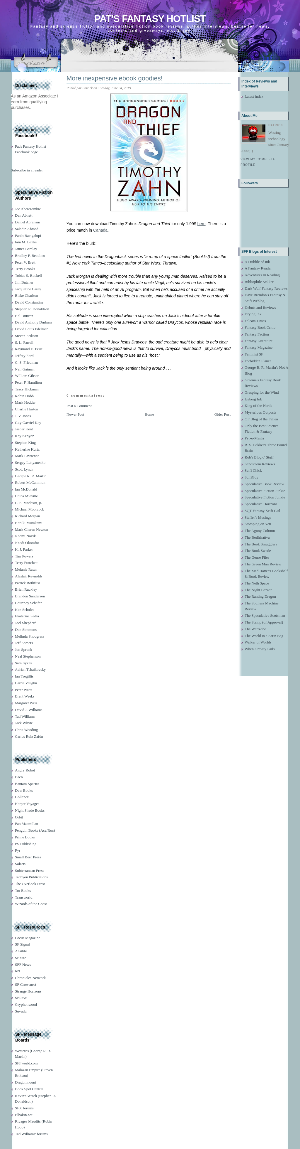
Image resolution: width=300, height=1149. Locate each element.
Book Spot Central (29, 1089)
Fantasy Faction (257, 334)
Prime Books (25, 837)
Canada (100, 230)
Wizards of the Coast (31, 904)
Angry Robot (25, 770)
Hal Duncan (24, 316)
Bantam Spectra (27, 783)
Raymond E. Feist (28, 349)
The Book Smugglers (261, 544)
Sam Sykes (23, 663)
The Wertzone (255, 629)
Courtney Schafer (28, 603)
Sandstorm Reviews (260, 464)
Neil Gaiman (25, 369)
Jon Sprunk (23, 649)
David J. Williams (28, 709)
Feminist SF (254, 354)
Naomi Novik (25, 536)
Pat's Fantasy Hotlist (150, 18)
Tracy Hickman (27, 389)
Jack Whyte (24, 723)
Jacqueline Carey (28, 289)
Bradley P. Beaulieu (30, 255)
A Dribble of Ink (257, 262)
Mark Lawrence (27, 456)
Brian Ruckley (26, 589)
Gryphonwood (26, 1004)
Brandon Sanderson (30, 596)
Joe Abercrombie (28, 209)
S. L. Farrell (24, 342)
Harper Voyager (27, 803)
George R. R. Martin (30, 476)
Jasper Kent (24, 429)
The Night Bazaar (258, 590)
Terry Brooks (25, 269)
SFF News (23, 964)
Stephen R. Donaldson (32, 309)
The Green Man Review (263, 564)
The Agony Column (260, 530)
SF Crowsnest (25, 984)
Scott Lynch (24, 469)
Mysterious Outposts (260, 412)
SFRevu (21, 997)
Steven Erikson (26, 335)
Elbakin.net (24, 1115)
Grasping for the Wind (262, 392)
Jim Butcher (24, 282)
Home (149, 414)
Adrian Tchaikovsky (30, 669)
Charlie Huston (26, 409)
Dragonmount (25, 1082)
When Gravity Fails (260, 649)
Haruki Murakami (28, 522)
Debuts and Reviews (260, 307)
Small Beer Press (28, 857)
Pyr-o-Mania (254, 438)
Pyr (17, 850)
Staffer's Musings (258, 517)
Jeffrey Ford (24, 355)
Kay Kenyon (24, 436)
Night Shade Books (30, 810)
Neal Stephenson (28, 656)
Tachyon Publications (31, 877)
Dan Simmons (26, 629)
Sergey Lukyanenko (30, 462)
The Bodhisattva (257, 537)
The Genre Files (257, 557)
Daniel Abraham (27, 222)
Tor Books (23, 890)
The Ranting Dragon (260, 596)
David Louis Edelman (31, 329)
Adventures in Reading (262, 275)
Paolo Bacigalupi (28, 235)
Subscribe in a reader (27, 170)
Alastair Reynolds (28, 576)
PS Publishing (25, 844)
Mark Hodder (25, 402)
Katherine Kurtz (27, 449)
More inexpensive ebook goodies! (115, 78)
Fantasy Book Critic (260, 327)
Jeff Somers (24, 643)
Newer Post (75, 414)
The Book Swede (258, 550)
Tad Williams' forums (31, 1134)
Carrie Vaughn (26, 683)
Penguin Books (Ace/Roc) (35, 830)
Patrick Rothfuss (27, 583)
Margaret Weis (26, 703)
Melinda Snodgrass (29, 636)
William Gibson (27, 375)
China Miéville (26, 496)
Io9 (17, 971)
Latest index (254, 96)
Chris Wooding (26, 729)
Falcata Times (255, 321)
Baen (19, 777)
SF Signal (22, 944)
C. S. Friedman (26, 362)
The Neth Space (257, 583)
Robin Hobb (24, 396)
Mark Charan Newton (31, 529)
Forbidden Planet (258, 361)
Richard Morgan (27, 516)
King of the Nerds (258, 405)
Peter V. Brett (25, 262)
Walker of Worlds (258, 642)
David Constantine (29, 302)
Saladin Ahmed (26, 229)
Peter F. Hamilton (28, 382)
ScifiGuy (251, 477)
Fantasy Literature (258, 340)
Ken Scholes (24, 609)
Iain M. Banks (26, 242)
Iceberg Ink (253, 399)
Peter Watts (23, 690)
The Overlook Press (30, 884)
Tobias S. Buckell (28, 275)
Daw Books (24, 790)
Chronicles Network (30, 978)
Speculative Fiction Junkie (265, 490)
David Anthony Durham (33, 322)
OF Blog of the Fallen (261, 419)
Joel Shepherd (25, 623)
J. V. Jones (23, 416)
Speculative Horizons (261, 504)
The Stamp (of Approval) (264, 622)
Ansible (21, 951)
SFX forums (24, 1108)
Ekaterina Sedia (27, 616)
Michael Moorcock (29, 509)
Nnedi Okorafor (27, 542)
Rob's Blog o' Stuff (259, 457)
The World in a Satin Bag (264, 636)
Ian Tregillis (24, 676)
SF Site (20, 958)
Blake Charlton (26, 295)
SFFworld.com (26, 1063)
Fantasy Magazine (258, 347)
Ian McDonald (26, 489)
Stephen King (25, 442)
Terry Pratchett (26, 562)
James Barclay (26, 249)
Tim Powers (24, 556)
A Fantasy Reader (258, 268)
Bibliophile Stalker (259, 281)
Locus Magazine (27, 938)
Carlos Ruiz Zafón (29, 736)
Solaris (20, 864)
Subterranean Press (29, 870)
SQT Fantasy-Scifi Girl (262, 510)
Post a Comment (79, 406)
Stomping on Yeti (258, 524)
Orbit (19, 817)
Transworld (23, 897)
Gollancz (22, 797)
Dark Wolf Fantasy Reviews (266, 288)
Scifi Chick (253, 470)
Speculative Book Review (264, 484)
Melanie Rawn (26, 569)
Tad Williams (25, 716)
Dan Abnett (24, 215)
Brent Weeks (24, 696)
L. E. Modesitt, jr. (28, 503)
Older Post (222, 414)
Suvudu (21, 1011)
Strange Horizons (28, 991)
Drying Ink (253, 314)
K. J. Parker (24, 549)
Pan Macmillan (26, 823)
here (201, 223)
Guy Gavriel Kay (28, 422)
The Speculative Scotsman (265, 615)
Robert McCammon (30, 482)
